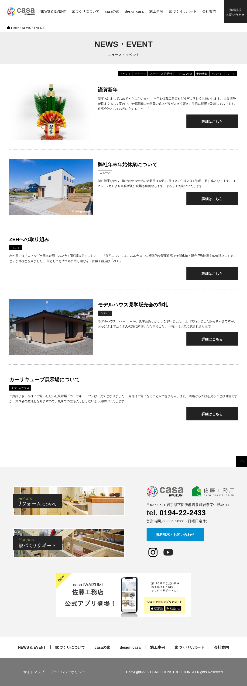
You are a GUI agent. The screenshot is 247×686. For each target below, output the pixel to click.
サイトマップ (33, 672)
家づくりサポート (189, 647)
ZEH (231, 74)
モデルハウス (184, 74)
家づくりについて (70, 647)
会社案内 (221, 647)
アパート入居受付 (161, 74)
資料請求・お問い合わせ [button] (175, 535)
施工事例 (157, 647)
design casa (130, 647)
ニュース (140, 74)
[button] (241, 461)
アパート (216, 74)
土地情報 (201, 74)
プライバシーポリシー (67, 672)
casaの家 (102, 647)
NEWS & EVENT (32, 647)
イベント (125, 74)
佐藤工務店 (21, 11)
